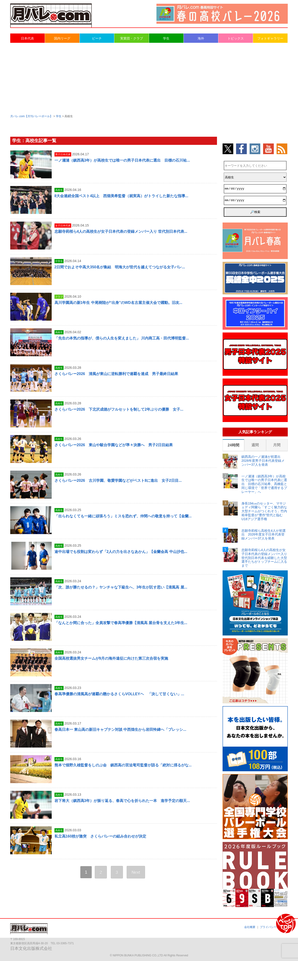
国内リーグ (62, 38)
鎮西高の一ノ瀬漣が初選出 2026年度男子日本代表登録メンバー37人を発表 (262, 460)
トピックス (235, 38)
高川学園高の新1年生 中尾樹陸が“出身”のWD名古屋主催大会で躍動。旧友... (118, 303)
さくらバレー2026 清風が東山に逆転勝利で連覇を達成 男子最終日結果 (116, 374)
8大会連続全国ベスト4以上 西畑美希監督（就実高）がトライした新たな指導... (121, 196)
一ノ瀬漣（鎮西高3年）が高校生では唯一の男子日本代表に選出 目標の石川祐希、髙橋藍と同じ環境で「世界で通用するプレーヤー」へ (264, 484)
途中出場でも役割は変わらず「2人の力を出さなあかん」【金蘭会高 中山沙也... (120, 552)
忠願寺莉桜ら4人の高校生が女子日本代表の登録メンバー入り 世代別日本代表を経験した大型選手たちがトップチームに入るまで (264, 557)
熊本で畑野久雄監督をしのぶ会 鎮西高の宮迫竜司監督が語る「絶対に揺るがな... (123, 765)
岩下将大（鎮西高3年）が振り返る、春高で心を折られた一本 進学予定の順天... (122, 801)
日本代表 (27, 38)
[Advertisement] (149, 78)
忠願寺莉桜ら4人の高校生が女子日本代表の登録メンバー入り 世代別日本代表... (120, 231)
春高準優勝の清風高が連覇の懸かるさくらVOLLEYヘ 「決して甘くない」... (119, 694)
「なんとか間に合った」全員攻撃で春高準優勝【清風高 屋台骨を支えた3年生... (120, 623)
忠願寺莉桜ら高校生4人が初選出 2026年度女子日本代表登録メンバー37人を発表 (263, 534)
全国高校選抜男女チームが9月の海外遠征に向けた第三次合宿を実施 (111, 658)
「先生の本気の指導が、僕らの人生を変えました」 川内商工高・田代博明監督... (121, 338)
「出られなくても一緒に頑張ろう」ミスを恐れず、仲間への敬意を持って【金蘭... (123, 516)
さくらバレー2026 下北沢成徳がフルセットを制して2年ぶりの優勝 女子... (118, 409)
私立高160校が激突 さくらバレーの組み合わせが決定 (100, 836)
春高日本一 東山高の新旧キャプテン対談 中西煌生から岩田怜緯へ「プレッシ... (120, 730)
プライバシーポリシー (274, 927)
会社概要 (249, 927)
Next (136, 872)
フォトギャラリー (270, 38)
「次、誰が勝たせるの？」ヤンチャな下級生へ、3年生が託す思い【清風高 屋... (120, 587)
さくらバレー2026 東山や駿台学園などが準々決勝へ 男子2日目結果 (113, 445)
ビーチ (97, 38)
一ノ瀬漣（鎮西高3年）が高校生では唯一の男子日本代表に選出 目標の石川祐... (122, 160)
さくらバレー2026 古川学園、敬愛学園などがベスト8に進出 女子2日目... (118, 480)
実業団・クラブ (131, 38)
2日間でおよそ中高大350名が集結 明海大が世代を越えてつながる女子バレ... (119, 267)
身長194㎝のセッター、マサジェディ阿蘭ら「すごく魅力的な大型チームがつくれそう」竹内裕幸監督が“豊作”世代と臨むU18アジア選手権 (264, 511)
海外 (201, 38)
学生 (166, 38)
